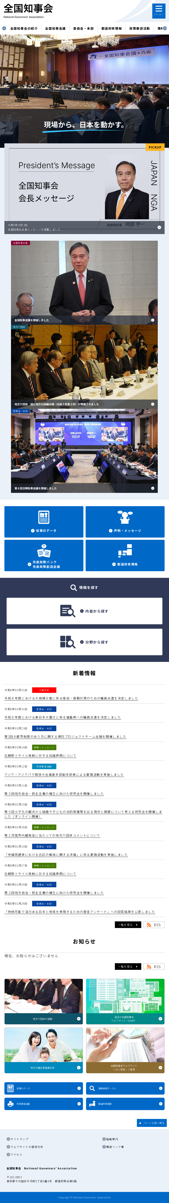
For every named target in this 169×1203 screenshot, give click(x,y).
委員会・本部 (83, 28)
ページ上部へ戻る (154, 1123)
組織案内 (112, 1139)
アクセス (16, 1154)
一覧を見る (125, 924)
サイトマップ (20, 1139)
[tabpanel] (24, 28)
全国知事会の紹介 (24, 28)
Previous (4, 28)
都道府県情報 (111, 28)
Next (165, 28)
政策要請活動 (139, 28)
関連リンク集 (115, 1147)
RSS (157, 924)
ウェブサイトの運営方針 (27, 1147)
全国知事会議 (55, 28)
